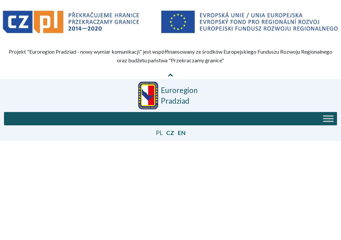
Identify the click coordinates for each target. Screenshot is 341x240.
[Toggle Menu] (328, 119)
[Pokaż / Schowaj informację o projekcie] (170, 74)
